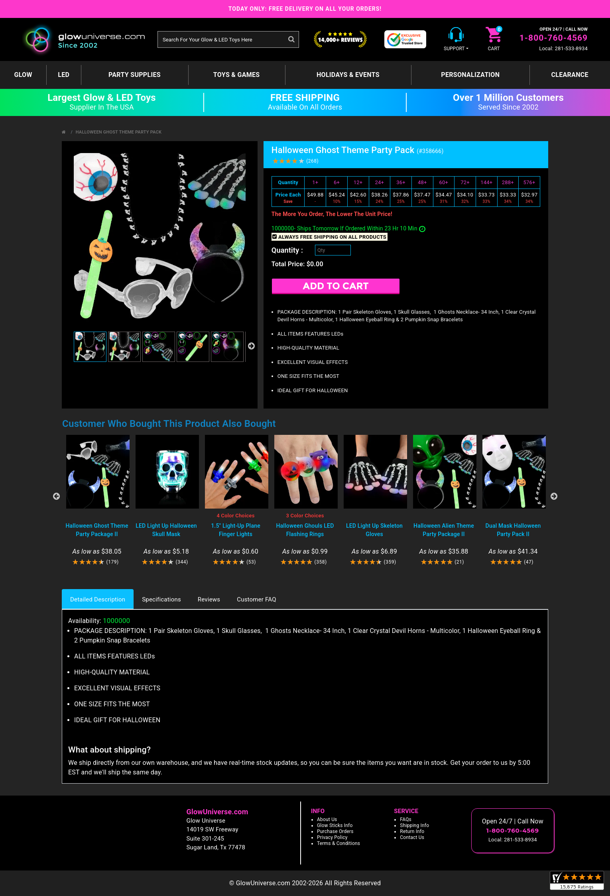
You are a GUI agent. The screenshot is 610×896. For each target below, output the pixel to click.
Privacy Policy (332, 837)
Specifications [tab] (161, 599)
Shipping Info (414, 825)
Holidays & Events (348, 75)
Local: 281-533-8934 (563, 48)
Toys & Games (236, 75)
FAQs (405, 819)
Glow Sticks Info (335, 825)
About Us (327, 819)
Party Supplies (134, 75)
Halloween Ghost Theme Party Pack (118, 132)
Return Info (412, 831)
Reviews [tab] (209, 599)
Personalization (470, 75)
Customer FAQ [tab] (256, 599)
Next (554, 496)
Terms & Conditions (338, 843)
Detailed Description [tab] (97, 599)
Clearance (569, 75)
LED (63, 75)
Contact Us (412, 837)
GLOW (23, 75)
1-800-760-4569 (553, 38)
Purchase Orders (335, 831)
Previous (56, 496)
